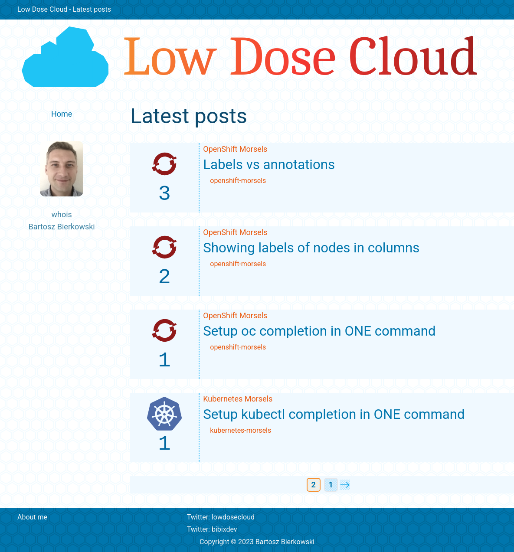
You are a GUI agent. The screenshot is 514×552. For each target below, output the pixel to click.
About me (32, 517)
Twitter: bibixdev (207, 529)
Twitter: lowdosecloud (216, 517)
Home (61, 113)
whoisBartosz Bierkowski (62, 186)
